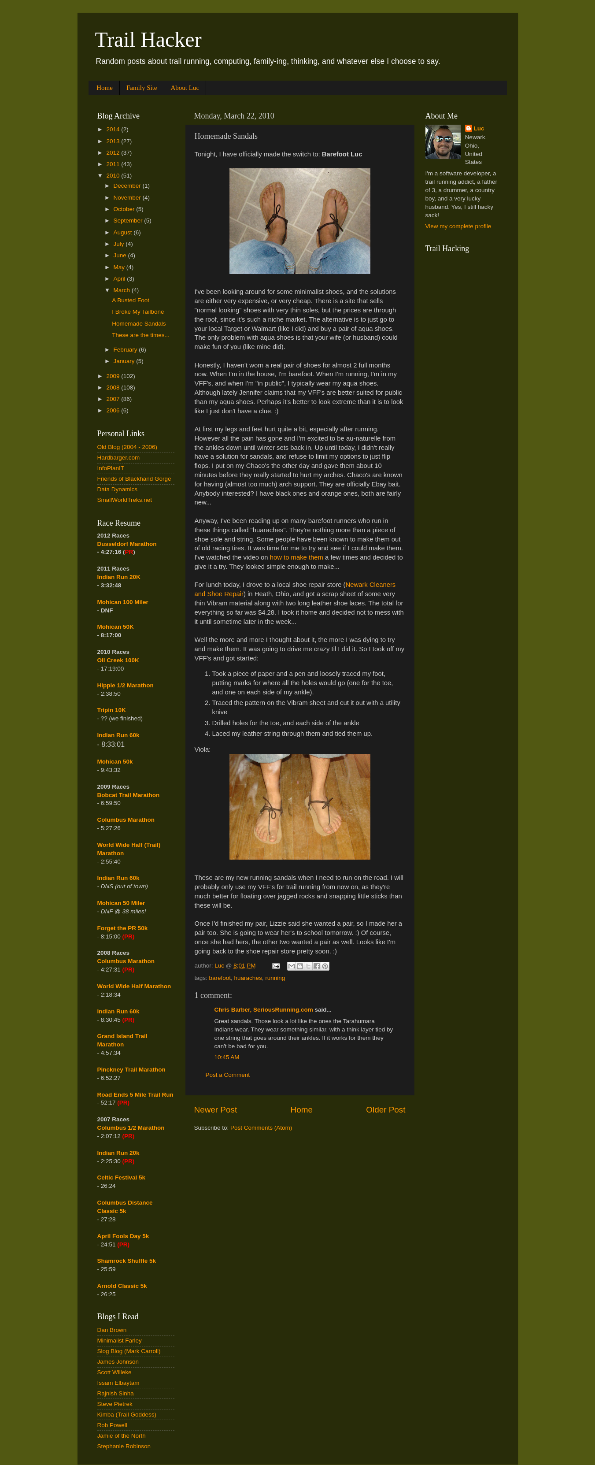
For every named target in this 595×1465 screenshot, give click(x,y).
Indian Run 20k (118, 1153)
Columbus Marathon (126, 819)
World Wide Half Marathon (134, 986)
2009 (113, 376)
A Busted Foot (130, 300)
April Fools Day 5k (123, 1236)
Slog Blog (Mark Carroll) (129, 1351)
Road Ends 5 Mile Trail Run (135, 1094)
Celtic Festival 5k (121, 1177)
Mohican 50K (115, 626)
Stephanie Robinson (124, 1446)
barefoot (220, 978)
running (275, 978)
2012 (113, 152)
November (128, 197)
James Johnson (118, 1361)
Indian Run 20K (118, 577)
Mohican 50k (115, 761)
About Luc (185, 87)
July (120, 244)
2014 (113, 129)
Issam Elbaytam (118, 1383)
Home (104, 87)
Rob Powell (112, 1425)
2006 (113, 410)
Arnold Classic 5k (122, 1286)
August (124, 232)
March (123, 290)
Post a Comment (228, 1075)
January (125, 361)
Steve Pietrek (115, 1404)
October (125, 209)
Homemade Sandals (139, 323)
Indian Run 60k (118, 878)
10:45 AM (227, 1057)
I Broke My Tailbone (138, 311)
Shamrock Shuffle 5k (126, 1260)
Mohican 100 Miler (122, 602)
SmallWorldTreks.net (124, 500)
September (129, 220)
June (121, 255)
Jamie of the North (121, 1435)
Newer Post (215, 1109)
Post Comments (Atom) (261, 1127)
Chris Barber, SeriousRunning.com (263, 1009)
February (126, 349)
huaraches (248, 978)
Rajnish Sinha (115, 1393)
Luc (479, 128)
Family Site (141, 87)
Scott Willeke (114, 1372)
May (120, 267)
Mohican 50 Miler (121, 903)
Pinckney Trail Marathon (131, 1069)
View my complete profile (458, 226)
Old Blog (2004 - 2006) (127, 447)
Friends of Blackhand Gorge (134, 478)
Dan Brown (112, 1330)
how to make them (296, 557)
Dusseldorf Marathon (127, 544)
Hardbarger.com (118, 457)
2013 (113, 141)
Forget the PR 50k (122, 928)
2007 (113, 399)
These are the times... (141, 335)
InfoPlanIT (111, 468)
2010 (113, 175)
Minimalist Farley (119, 1340)
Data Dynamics (117, 489)
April (120, 278)
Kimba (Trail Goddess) (127, 1414)
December (128, 185)
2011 (113, 164)
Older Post (385, 1109)
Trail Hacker (148, 39)
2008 (113, 387)
